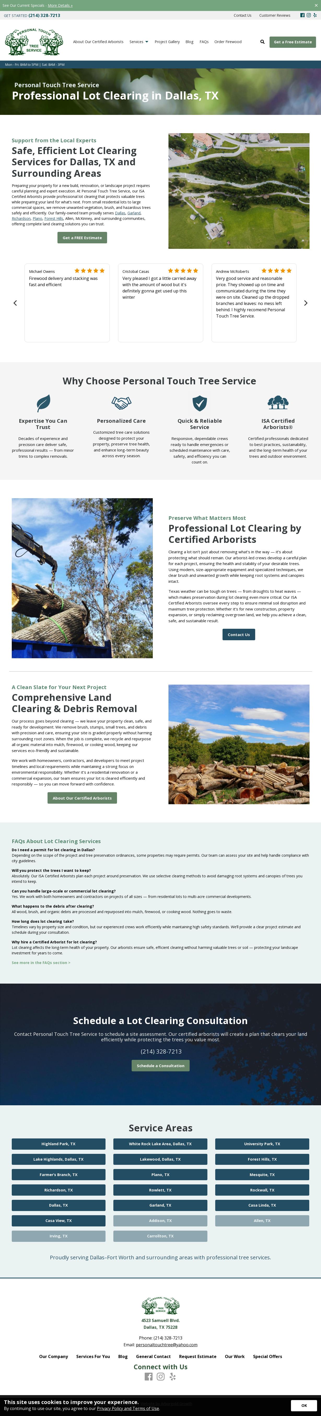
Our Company (53, 1356)
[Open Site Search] (262, 42)
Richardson (21, 218)
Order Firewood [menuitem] (228, 41)
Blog (123, 1356)
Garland (134, 212)
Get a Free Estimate (293, 41)
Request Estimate (198, 1356)
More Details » (60, 5)
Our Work (235, 1356)
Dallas (120, 212)
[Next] (305, 303)
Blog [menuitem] (189, 41)
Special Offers (267, 1356)
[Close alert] (316, 5)
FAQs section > (57, 962)
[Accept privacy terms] (304, 1405)
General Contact (153, 1356)
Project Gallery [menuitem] (167, 41)
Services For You (93, 1356)
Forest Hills (53, 218)
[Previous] (15, 303)
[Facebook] (302, 15)
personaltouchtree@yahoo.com (166, 1345)
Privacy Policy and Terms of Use (128, 1408)
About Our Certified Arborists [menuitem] (98, 41)
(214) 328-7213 (161, 1051)
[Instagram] (309, 15)
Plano (37, 218)
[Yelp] (315, 15)
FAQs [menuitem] (204, 41)
